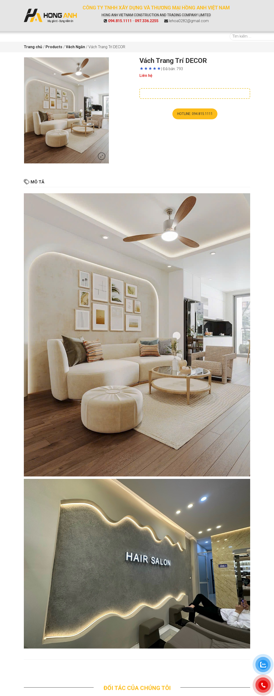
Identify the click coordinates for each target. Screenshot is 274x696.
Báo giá (110, 36)
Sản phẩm (85, 36)
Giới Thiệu (58, 36)
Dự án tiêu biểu (134, 36)
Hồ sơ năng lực (187, 36)
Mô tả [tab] (34, 181)
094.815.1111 (120, 21)
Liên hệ (211, 36)
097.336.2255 (146, 21)
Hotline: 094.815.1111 (195, 114)
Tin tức (162, 36)
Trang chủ (35, 36)
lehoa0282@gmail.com (189, 21)
